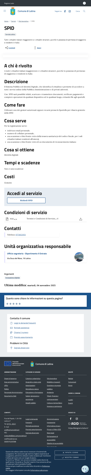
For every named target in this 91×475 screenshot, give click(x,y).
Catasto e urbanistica (33, 378)
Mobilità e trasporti (53, 382)
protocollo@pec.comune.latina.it (15, 435)
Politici (6, 389)
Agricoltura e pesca (32, 389)
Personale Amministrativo (13, 392)
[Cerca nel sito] (84, 11)
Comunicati (72, 382)
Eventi (70, 403)
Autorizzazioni (30, 385)
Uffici (6, 385)
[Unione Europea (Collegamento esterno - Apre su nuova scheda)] (14, 364)
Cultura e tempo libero (54, 403)
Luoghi (70, 399)
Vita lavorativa (23, 21)
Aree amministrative (11, 382)
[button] (9, 3)
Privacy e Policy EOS (54, 429)
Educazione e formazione (34, 392)
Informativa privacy (53, 426)
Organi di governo (10, 378)
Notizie (70, 378)
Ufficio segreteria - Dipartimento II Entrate (27, 253)
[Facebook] (64, 11)
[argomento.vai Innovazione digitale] (12, 277)
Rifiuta (70, 452)
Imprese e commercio (54, 406)
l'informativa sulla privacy (39, 470)
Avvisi (70, 385)
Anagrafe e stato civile (33, 382)
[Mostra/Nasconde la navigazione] (4, 10)
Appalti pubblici (31, 403)
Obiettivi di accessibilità (55, 443)
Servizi (13, 21)
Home (6, 21)
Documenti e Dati (10, 396)
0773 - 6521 (11, 424)
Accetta (70, 457)
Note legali (50, 433)
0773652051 (21, 235)
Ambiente (50, 392)
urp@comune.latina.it (11, 430)
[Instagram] (68, 11)
